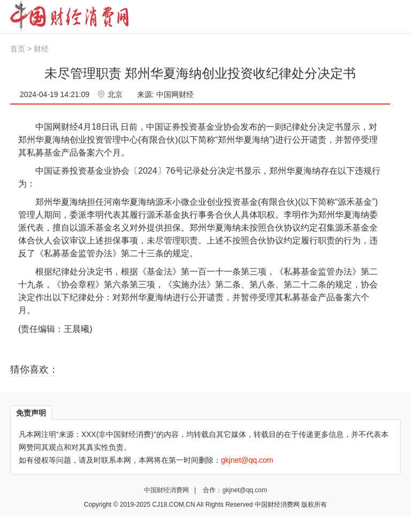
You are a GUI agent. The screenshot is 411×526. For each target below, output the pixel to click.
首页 (17, 49)
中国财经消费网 (167, 490)
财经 (41, 49)
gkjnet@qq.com (244, 490)
